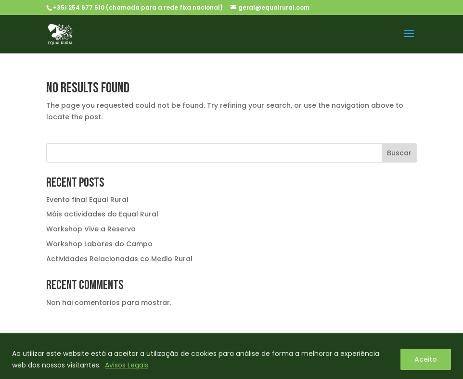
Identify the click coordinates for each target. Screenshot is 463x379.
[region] (231, 356)
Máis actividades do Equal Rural (102, 214)
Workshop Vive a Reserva (91, 229)
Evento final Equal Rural (87, 199)
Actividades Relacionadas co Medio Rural (119, 259)
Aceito (425, 359)
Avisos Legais (126, 365)
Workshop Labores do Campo (99, 244)
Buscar (399, 153)
